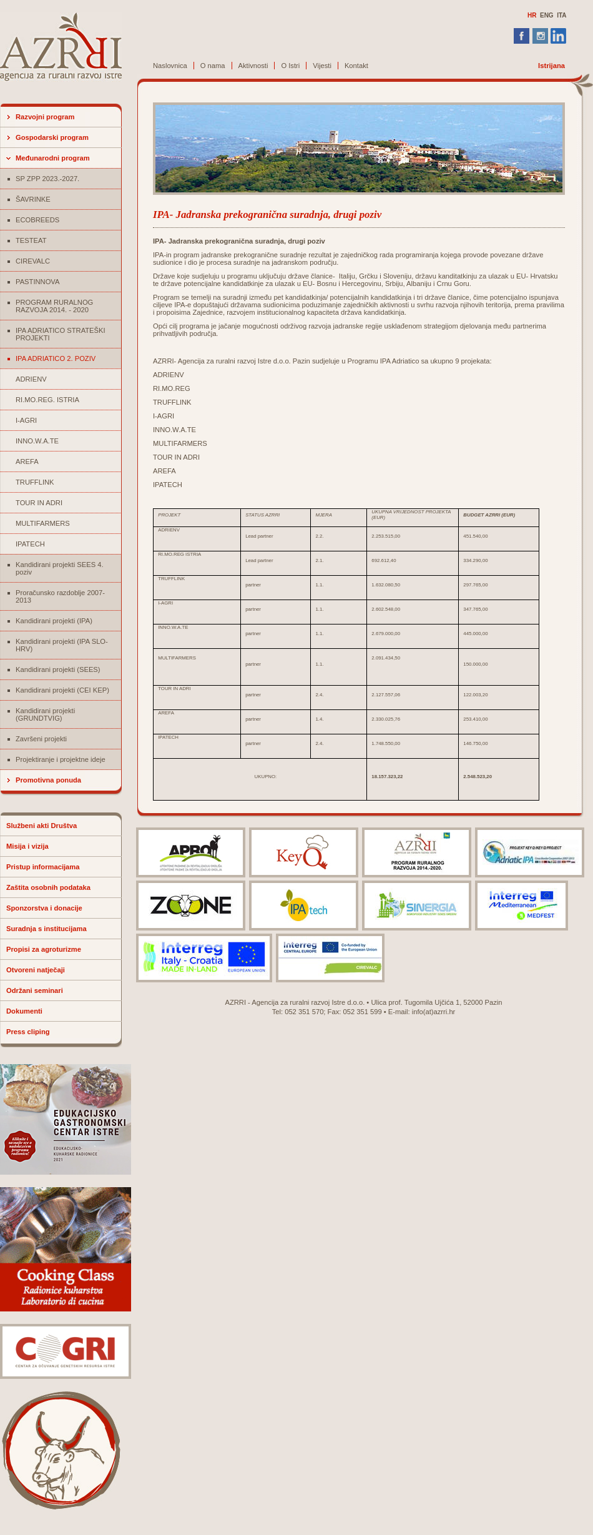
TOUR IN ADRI (39, 502)
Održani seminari (34, 990)
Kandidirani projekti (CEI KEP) (62, 690)
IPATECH (30, 544)
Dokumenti (24, 1011)
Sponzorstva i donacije (44, 908)
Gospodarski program (52, 137)
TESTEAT (31, 240)
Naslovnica (170, 65)
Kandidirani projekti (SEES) (58, 669)
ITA (561, 15)
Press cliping (28, 1031)
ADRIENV (31, 379)
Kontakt (356, 65)
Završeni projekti (41, 739)
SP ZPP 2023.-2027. (47, 178)
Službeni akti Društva (41, 825)
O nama (212, 65)
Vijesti (322, 65)
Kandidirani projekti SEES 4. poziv (60, 568)
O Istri (290, 65)
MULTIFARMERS (43, 523)
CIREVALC (33, 261)
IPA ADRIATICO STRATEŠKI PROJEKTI (60, 334)
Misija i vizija (27, 846)
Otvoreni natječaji (35, 970)
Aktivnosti (253, 65)
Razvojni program (45, 117)
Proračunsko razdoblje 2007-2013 (60, 596)
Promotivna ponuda (48, 780)
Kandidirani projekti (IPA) (54, 620)
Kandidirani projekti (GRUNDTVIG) (45, 714)
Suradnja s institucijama (46, 928)
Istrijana (551, 65)
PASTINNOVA (37, 281)
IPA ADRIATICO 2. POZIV (56, 358)
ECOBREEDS (37, 220)
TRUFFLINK (35, 482)
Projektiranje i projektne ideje (60, 759)
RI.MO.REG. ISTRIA (47, 399)
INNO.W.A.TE (37, 441)
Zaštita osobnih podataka (48, 887)
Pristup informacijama (43, 867)
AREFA (27, 461)
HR (531, 15)
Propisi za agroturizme (43, 949)
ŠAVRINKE (33, 199)
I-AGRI (26, 420)
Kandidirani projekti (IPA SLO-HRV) (62, 645)
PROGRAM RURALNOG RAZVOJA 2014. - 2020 (54, 306)
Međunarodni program (53, 158)
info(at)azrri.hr (434, 1011)
